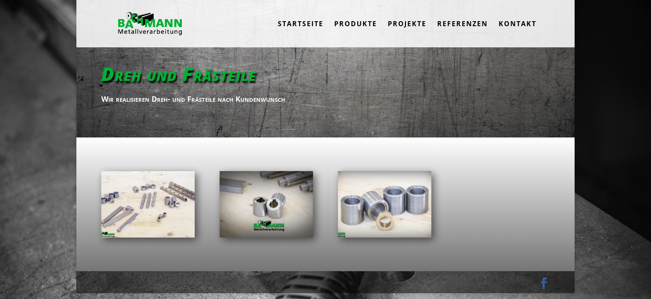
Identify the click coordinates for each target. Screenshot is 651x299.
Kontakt (517, 24)
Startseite (300, 24)
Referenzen (462, 24)
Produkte (355, 24)
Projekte (407, 24)
